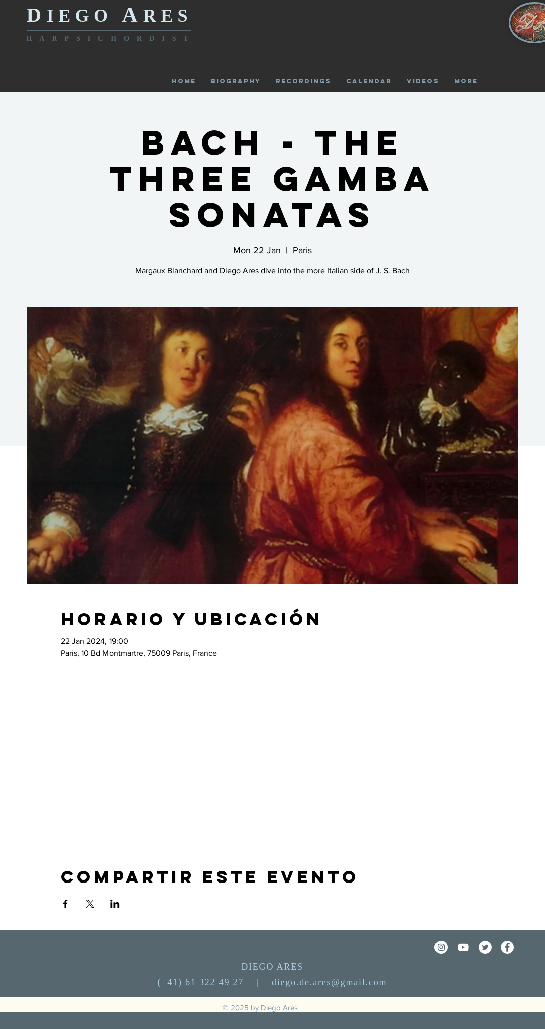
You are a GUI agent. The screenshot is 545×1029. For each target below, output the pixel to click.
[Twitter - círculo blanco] (485, 947)
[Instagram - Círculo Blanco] (441, 947)
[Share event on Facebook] (65, 904)
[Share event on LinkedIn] (115, 904)
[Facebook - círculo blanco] (507, 947)
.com (376, 982)
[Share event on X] (90, 904)
